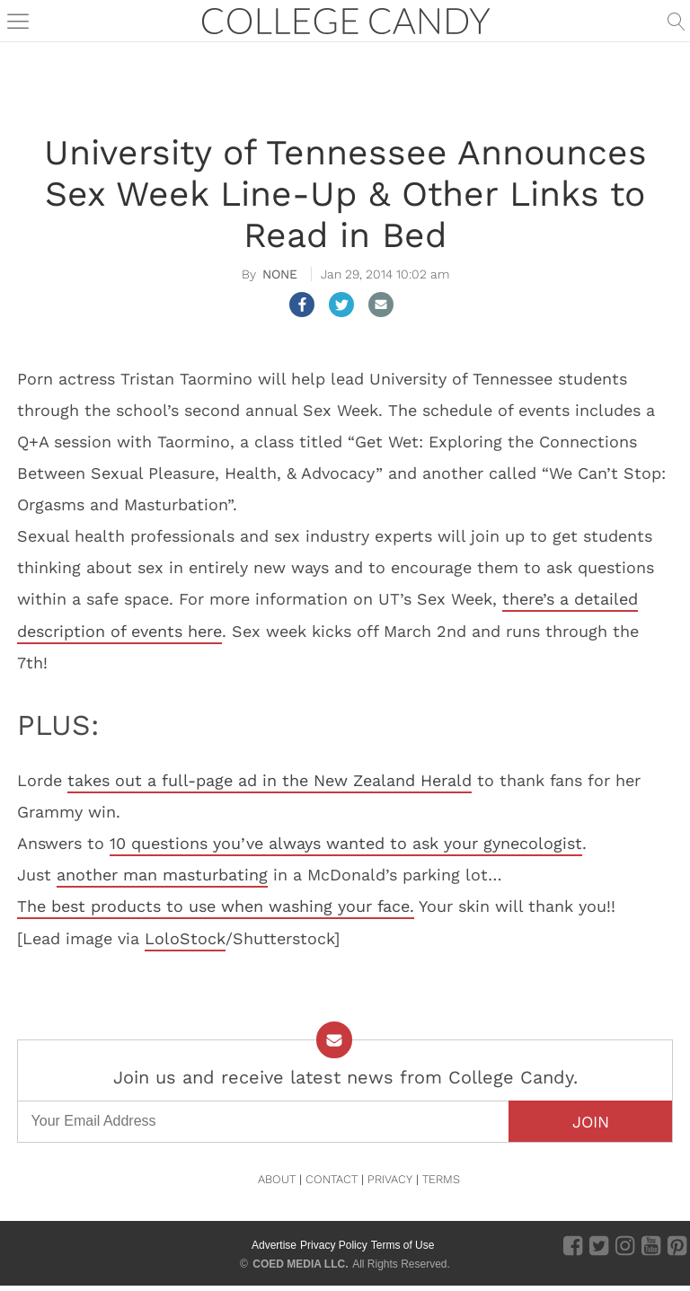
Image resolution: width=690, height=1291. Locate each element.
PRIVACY (389, 1179)
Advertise (274, 1245)
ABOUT (277, 1179)
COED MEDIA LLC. (300, 1264)
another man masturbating (162, 874)
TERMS (441, 1179)
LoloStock (185, 938)
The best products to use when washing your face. (215, 906)
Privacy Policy (333, 1245)
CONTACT (331, 1179)
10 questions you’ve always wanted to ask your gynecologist (346, 843)
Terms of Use (403, 1245)
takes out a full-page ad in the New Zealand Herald (269, 780)
